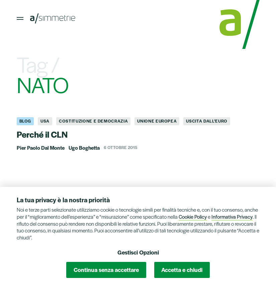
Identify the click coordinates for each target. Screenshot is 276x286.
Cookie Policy (193, 216)
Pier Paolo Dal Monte (41, 147)
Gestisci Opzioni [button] (138, 252)
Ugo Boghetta (84, 147)
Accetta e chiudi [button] (181, 270)
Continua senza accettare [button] (106, 270)
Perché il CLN (42, 134)
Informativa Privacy (232, 216)
